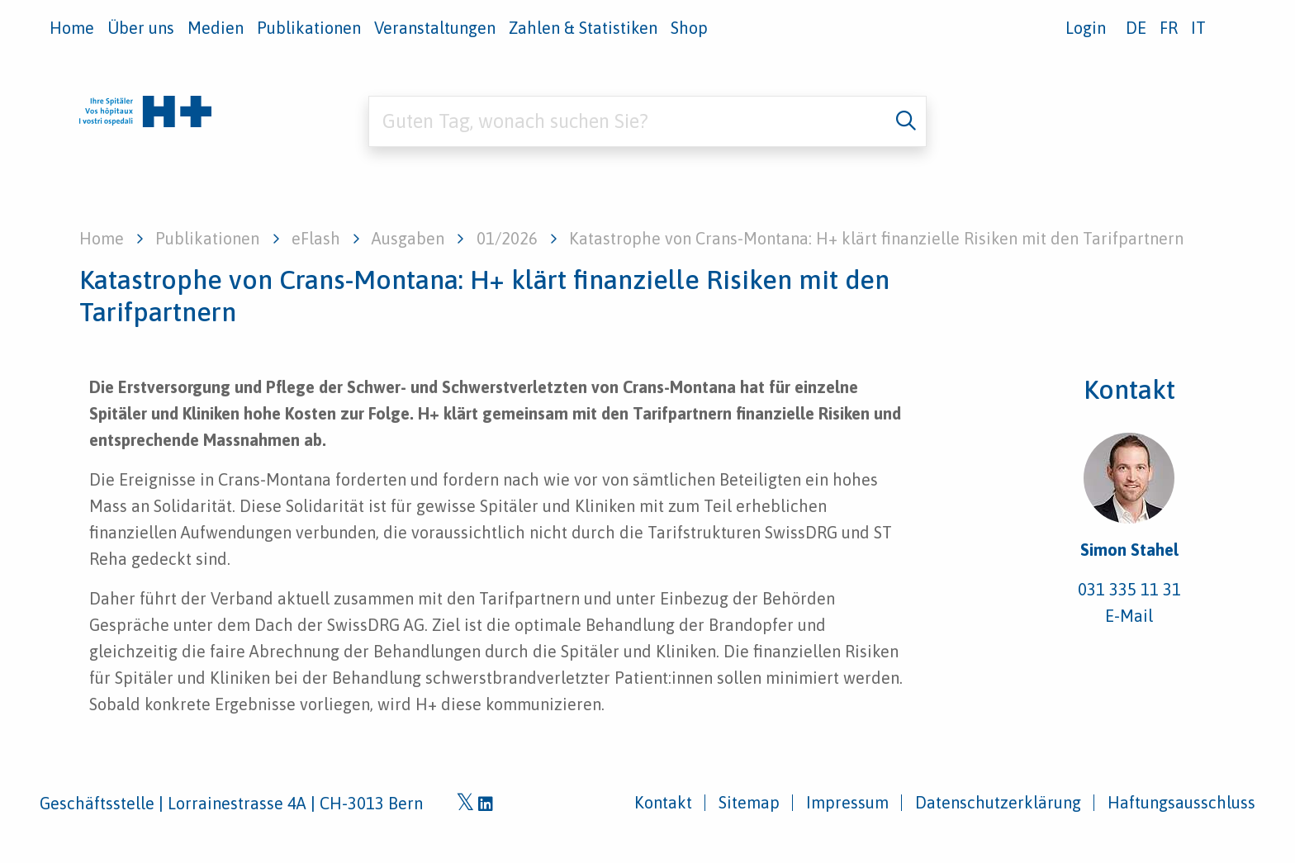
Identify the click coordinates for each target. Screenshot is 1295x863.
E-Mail (1129, 615)
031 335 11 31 (1129, 589)
